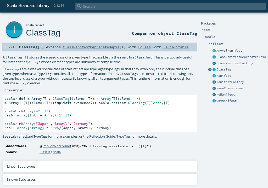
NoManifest (225, 94)
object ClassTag (177, 33)
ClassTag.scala (50, 152)
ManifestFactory (230, 82)
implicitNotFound (56, 146)
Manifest (223, 76)
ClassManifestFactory (234, 63)
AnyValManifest (229, 50)
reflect (39, 25)
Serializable (175, 47)
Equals (144, 47)
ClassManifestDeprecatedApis (241, 57)
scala (30, 25)
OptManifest (226, 101)
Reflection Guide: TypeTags (110, 136)
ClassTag (223, 69)
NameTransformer (230, 88)
